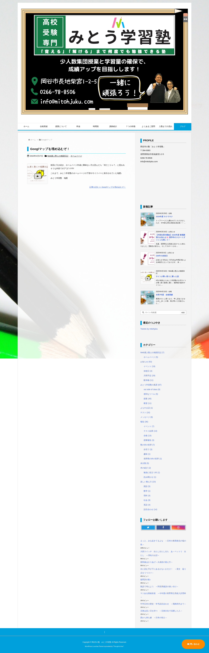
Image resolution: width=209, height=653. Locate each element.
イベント (149, 366)
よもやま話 (146, 408)
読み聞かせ (150, 477)
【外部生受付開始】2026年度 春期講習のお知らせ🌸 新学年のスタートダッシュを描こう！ (170, 237)
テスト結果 (150, 431)
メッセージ (146, 417)
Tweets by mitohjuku (149, 329)
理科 (147, 495)
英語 (147, 505)
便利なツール (151, 394)
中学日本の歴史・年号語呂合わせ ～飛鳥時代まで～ (163, 604)
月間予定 (149, 375)
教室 (147, 403)
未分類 (144, 463)
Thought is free (118, 646)
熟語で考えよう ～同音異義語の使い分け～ (159, 586)
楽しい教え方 (148, 482)
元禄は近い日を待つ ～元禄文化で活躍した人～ (161, 611)
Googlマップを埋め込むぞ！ (50, 149)
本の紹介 (145, 468)
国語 (147, 486)
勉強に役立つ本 (152, 472)
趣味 (147, 454)
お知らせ (146, 362)
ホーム (33, 140)
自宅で (148, 449)
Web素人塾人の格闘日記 (57, 156)
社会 (147, 500)
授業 (147, 399)
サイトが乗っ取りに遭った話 (167, 276)
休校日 (148, 371)
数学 (147, 491)
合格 (147, 435)
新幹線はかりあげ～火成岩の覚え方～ (156, 562)
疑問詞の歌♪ (145, 579)
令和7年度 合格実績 (164, 295)
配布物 (148, 380)
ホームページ (76, 156)
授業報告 (149, 440)
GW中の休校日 (162, 256)
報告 (144, 422)
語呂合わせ (150, 509)
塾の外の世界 (147, 445)
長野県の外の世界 (153, 459)
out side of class (152, 389)
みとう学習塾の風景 (150, 385)
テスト (145, 412)
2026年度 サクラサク (164, 217)
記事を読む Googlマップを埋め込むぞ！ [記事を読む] (107, 187)
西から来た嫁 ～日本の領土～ (153, 617)
